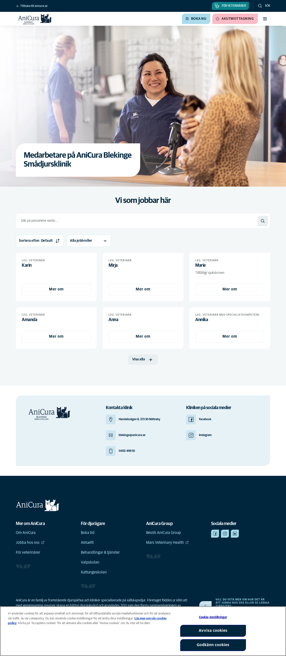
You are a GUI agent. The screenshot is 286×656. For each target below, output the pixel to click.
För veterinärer (28, 552)
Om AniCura (26, 533)
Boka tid (87, 533)
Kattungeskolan (94, 572)
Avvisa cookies (213, 631)
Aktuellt (87, 543)
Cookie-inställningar (213, 617)
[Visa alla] (143, 359)
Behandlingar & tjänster (100, 552)
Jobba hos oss (30, 543)
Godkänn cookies (213, 645)
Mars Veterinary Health (167, 543)
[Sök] (263, 221)
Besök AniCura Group (163, 533)
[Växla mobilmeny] (265, 19)
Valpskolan (90, 562)
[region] (143, 631)
